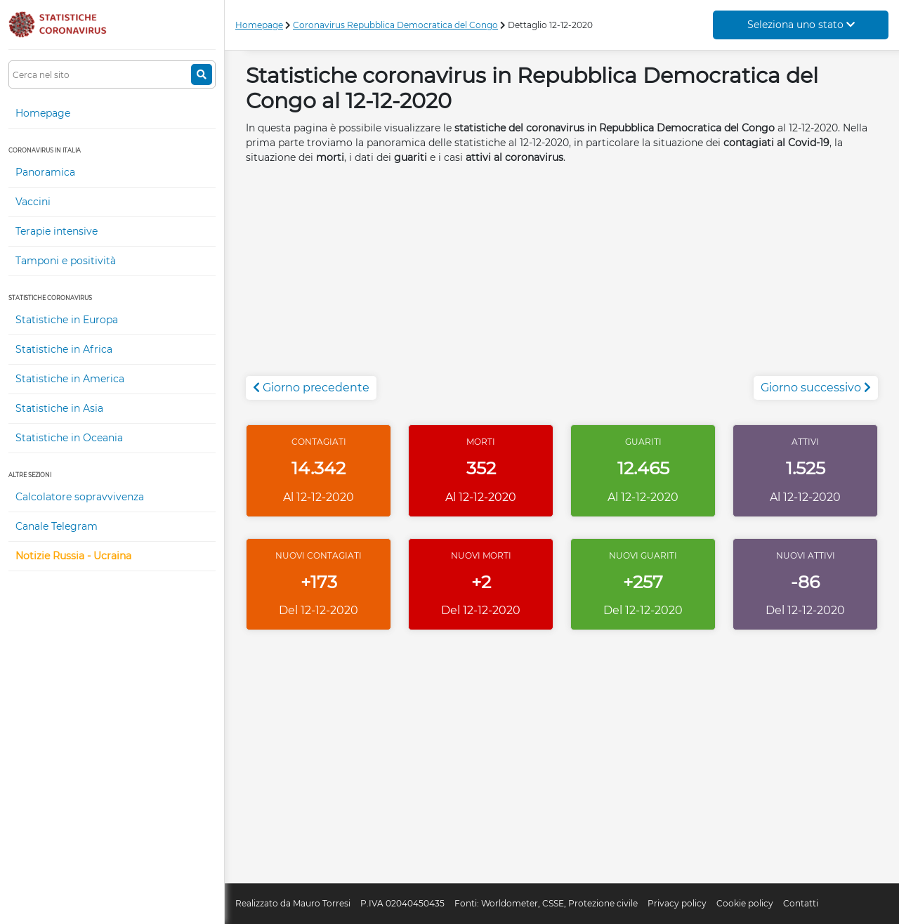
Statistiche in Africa (63, 349)
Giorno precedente (311, 387)
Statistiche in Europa (66, 319)
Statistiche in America (69, 378)
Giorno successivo (816, 387)
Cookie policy (744, 903)
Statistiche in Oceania (69, 437)
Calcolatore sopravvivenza (79, 496)
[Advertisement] (562, 277)
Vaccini (33, 201)
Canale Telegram (56, 526)
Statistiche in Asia (59, 408)
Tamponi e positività (65, 260)
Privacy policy (677, 903)
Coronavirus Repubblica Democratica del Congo (395, 25)
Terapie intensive (56, 231)
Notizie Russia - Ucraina (73, 555)
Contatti (800, 903)
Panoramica (45, 172)
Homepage (42, 113)
